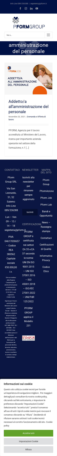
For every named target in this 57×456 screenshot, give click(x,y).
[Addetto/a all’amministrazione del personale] (28, 78)
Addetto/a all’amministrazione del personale (28, 106)
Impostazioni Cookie (28, 441)
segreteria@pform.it (38, 4)
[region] (28, 417)
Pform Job (46, 197)
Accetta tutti (28, 433)
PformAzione (47, 191)
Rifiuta (28, 449)
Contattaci (46, 238)
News (45, 222)
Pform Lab (46, 204)
